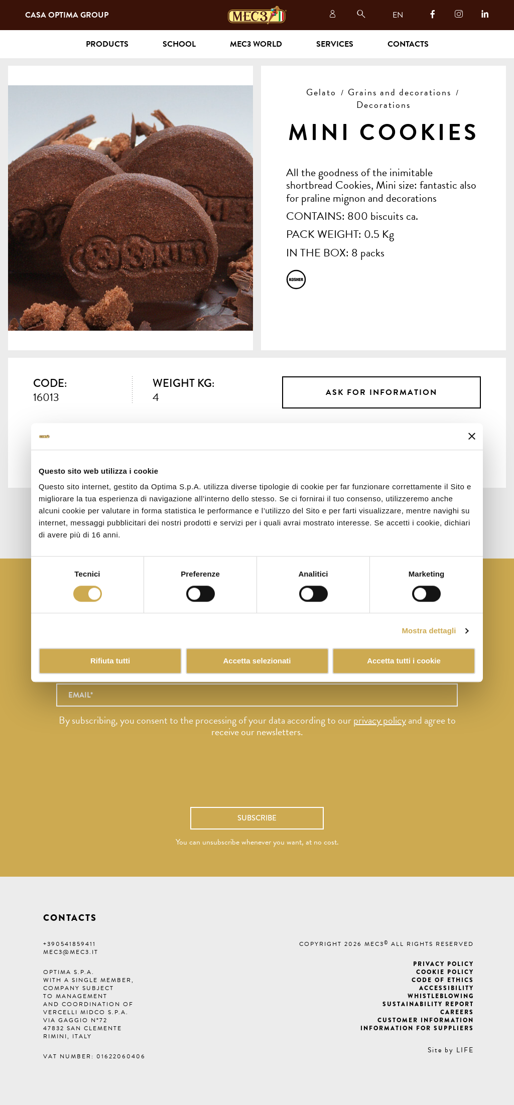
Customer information (425, 1020)
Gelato (321, 92)
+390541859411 (69, 943)
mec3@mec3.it (70, 951)
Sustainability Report (428, 1004)
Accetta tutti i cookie (404, 661)
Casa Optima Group (66, 15)
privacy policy (379, 720)
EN (398, 15)
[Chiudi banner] (471, 436)
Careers (457, 1012)
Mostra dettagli (429, 630)
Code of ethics (443, 980)
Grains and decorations (399, 92)
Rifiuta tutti (110, 661)
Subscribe (257, 817)
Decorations (383, 104)
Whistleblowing (441, 996)
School (179, 44)
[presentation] (257, 777)
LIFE (465, 1050)
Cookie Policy (445, 972)
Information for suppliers (417, 1028)
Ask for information (381, 392)
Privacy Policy (443, 964)
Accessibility (446, 988)
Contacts (408, 44)
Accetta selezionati (257, 661)
